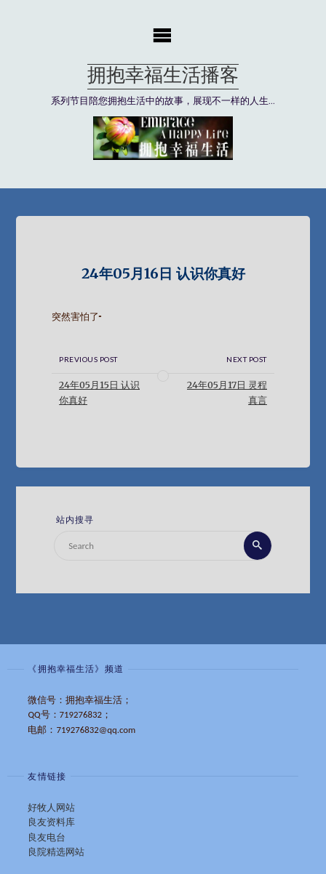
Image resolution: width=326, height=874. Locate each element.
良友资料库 (51, 822)
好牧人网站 (51, 807)
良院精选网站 (56, 851)
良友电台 (46, 837)
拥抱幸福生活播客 (163, 77)
